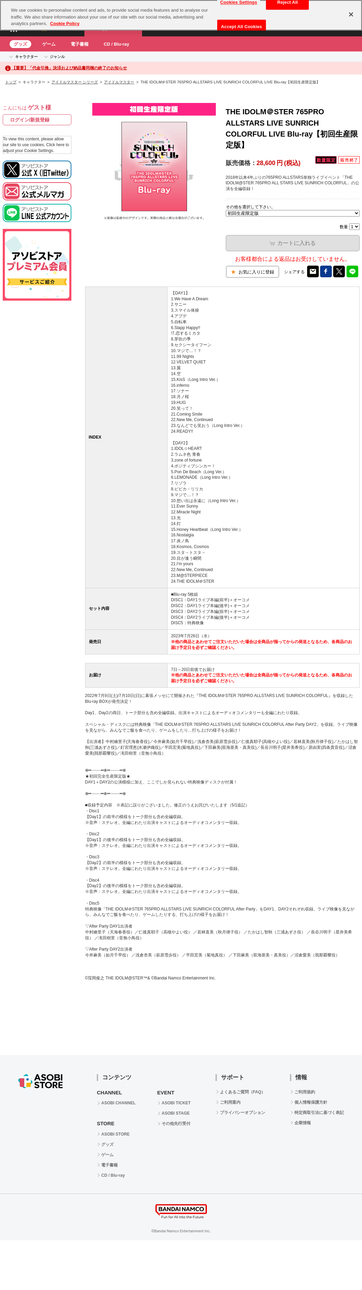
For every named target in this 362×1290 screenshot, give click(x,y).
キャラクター (26, 57)
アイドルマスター (119, 82)
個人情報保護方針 (310, 1102)
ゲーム (49, 44)
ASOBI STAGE (176, 1113)
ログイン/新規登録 (30, 120)
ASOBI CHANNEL (118, 1103)
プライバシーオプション (242, 1112)
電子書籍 (80, 44)
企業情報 (302, 1122)
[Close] (351, 14)
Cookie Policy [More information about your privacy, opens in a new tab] (64, 23)
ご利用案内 (230, 1102)
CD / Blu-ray (116, 44)
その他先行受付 (176, 1123)
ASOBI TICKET (176, 1103)
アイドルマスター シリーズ (74, 82)
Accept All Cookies (241, 26)
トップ (10, 82)
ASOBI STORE (115, 1134)
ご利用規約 (304, 1092)
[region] (181, 15)
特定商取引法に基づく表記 (319, 1112)
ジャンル (57, 57)
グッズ (20, 44)
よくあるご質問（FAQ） (243, 1092)
